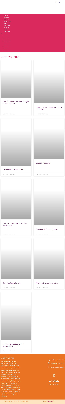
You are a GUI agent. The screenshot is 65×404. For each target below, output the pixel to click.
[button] (32, 33)
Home (6, 16)
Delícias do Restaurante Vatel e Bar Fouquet (15, 224)
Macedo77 (51, 401)
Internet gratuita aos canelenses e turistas (49, 108)
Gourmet (7, 27)
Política (7, 23)
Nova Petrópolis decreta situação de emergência (16, 102)
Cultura (7, 20)
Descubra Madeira (43, 163)
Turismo (7, 31)
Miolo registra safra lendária (47, 283)
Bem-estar (7, 22)
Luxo (5, 29)
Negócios (7, 25)
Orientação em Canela (11, 283)
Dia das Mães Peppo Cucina (13, 170)
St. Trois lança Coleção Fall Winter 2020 (13, 345)
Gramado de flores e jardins (46, 229)
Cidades (6, 18)
